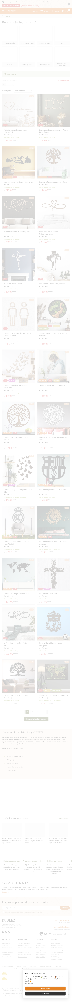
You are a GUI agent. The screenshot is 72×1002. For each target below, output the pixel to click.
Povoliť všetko (35, 994)
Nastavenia (55, 994)
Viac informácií (29, 988)
